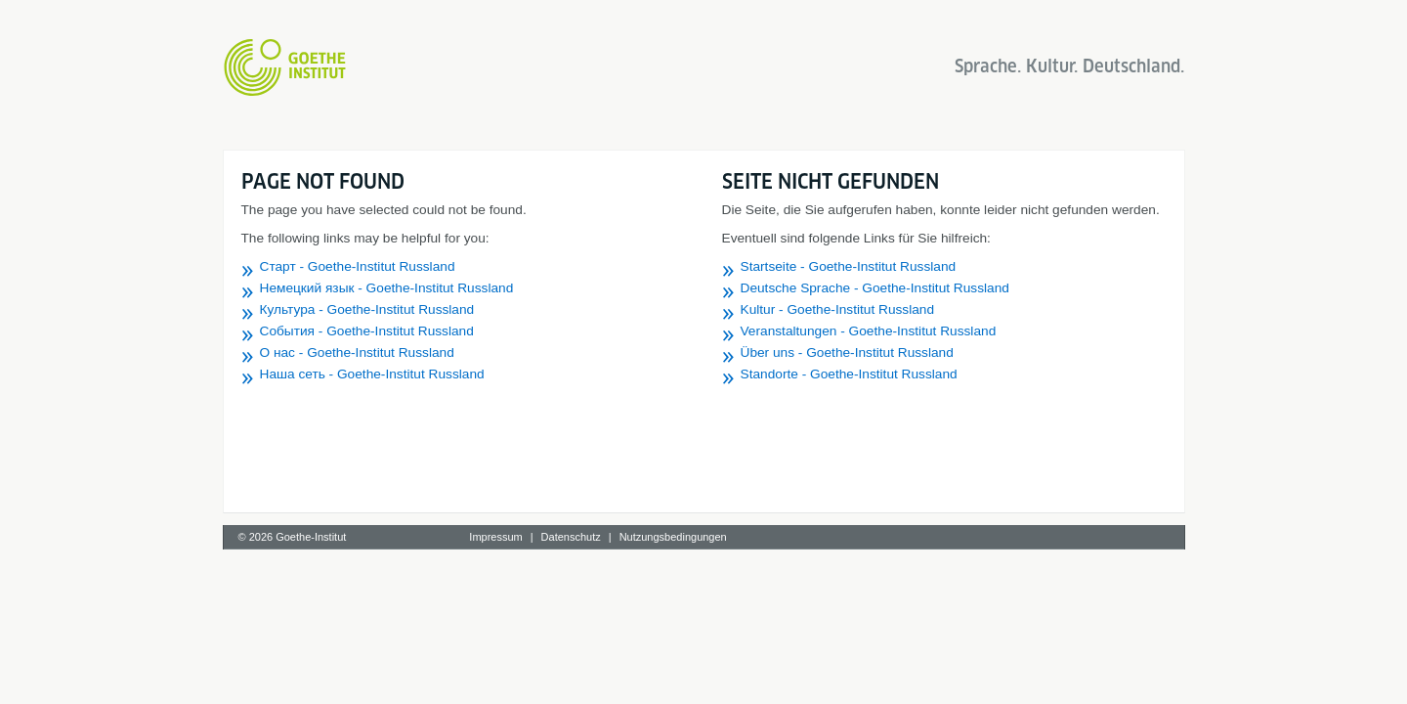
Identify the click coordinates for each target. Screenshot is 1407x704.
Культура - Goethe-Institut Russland (367, 309)
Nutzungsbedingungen (673, 537)
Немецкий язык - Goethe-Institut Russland (387, 288)
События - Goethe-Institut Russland (367, 331)
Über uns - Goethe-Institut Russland (847, 352)
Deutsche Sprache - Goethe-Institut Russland (875, 288)
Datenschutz (571, 537)
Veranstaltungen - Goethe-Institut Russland (869, 331)
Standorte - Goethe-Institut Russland (849, 374)
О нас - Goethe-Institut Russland (357, 352)
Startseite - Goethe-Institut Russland (849, 266)
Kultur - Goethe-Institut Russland (838, 309)
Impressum (495, 537)
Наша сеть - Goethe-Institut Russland (372, 374)
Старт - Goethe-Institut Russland (357, 266)
